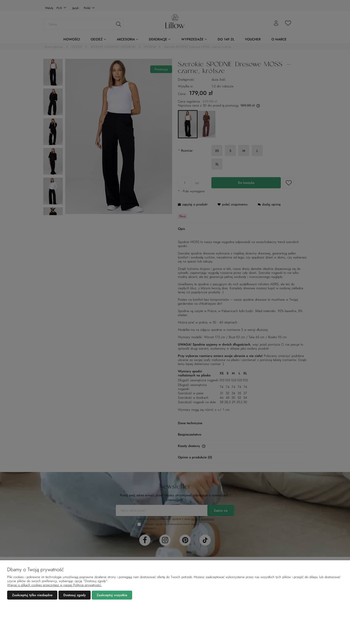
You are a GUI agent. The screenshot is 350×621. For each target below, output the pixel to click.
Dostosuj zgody (74, 595)
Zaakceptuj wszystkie (112, 595)
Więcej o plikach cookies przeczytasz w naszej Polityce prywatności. (54, 585)
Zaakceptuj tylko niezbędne (32, 595)
